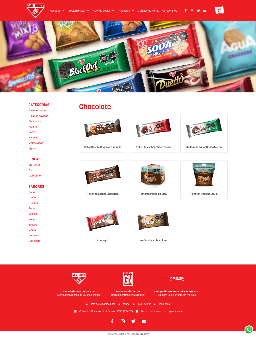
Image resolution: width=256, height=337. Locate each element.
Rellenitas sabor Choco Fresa (153, 147)
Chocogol (102, 240)
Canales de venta (148, 10)
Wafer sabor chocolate (153, 240)
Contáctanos (169, 10)
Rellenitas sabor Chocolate (103, 194)
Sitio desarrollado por (128, 334)
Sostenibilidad (78, 11)
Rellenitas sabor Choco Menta (204, 147)
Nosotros (57, 11)
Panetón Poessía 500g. (153, 194)
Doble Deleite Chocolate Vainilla (102, 147)
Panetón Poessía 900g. (204, 194)
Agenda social (103, 11)
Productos (126, 11)
